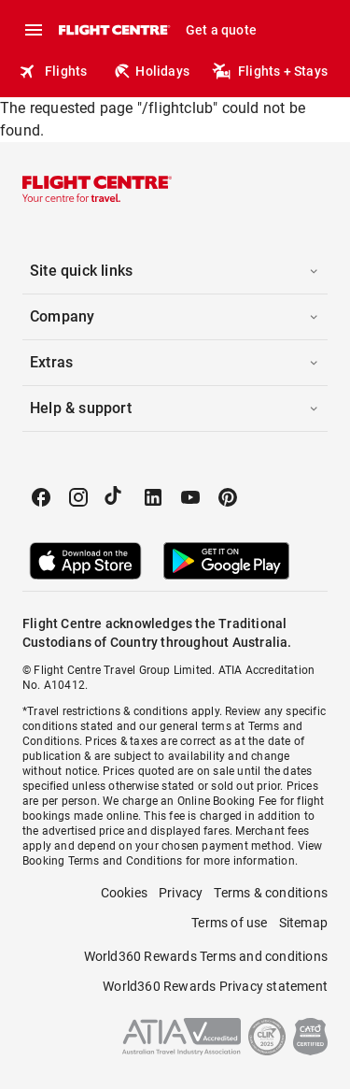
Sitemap (303, 922)
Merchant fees (272, 831)
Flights (53, 71)
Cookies (124, 892)
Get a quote (221, 29)
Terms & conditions (271, 892)
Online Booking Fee (227, 801)
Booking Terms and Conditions (102, 860)
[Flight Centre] (113, 29)
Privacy (181, 892)
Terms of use (229, 922)
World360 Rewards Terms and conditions (206, 956)
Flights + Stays (270, 71)
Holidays (151, 71)
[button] (175, 271)
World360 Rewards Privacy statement (215, 986)
